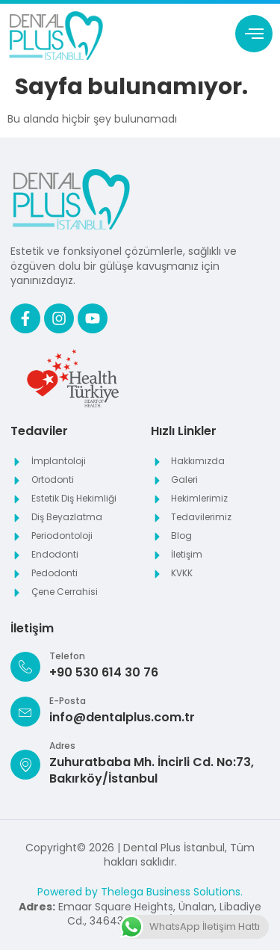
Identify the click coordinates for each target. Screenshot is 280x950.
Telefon (67, 656)
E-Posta (67, 700)
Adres (62, 745)
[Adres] (25, 765)
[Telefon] (25, 667)
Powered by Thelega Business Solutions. (140, 891)
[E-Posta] (25, 712)
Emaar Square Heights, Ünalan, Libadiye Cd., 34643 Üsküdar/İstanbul (140, 914)
